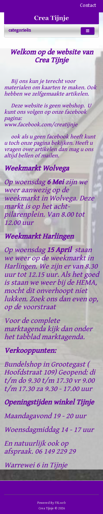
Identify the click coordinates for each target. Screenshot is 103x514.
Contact (88, 5)
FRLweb (60, 503)
